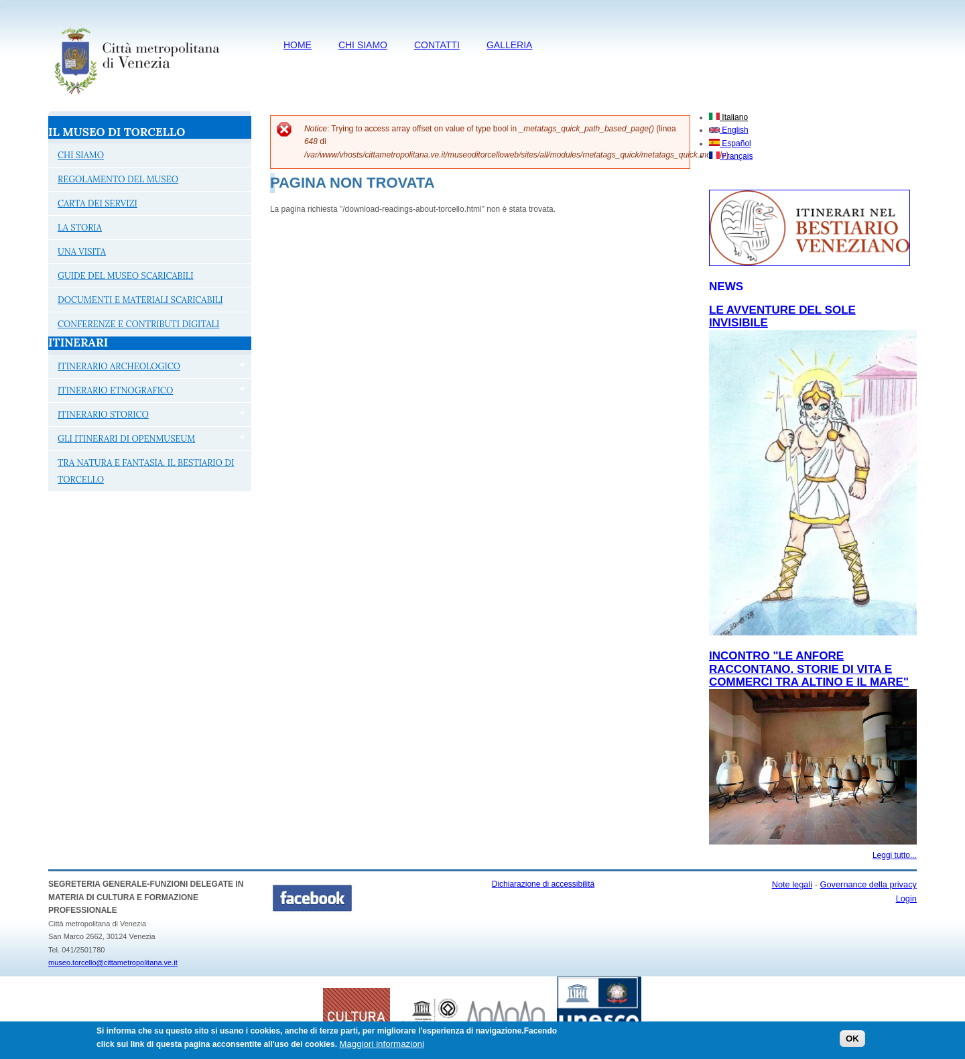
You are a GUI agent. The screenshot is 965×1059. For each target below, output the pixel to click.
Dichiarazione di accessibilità (543, 884)
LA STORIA (80, 227)
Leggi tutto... (895, 855)
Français (731, 156)
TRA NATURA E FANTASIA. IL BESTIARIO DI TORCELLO (146, 471)
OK (852, 1042)
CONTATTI (437, 45)
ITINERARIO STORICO (146, 416)
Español (730, 143)
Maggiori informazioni (381, 1047)
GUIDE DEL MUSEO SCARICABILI (126, 276)
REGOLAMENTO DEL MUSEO (118, 179)
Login (906, 898)
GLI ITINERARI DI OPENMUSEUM (146, 440)
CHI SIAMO (362, 45)
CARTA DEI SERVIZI (97, 203)
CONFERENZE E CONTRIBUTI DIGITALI (138, 324)
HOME (297, 45)
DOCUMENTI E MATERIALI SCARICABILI (140, 300)
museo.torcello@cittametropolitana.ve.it (113, 962)
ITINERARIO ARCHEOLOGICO (146, 368)
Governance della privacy (868, 884)
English (729, 130)
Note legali (792, 884)
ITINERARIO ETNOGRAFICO (146, 392)
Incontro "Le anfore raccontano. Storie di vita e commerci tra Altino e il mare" (809, 668)
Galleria (509, 45)
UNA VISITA (82, 251)
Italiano (728, 117)
